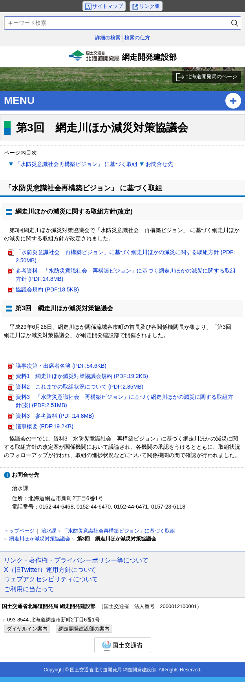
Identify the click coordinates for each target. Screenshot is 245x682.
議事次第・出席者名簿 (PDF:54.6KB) (61, 366)
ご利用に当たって (29, 588)
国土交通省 (122, 645)
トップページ (19, 531)
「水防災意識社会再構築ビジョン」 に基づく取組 (76, 164)
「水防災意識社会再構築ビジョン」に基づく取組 (119, 531)
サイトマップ (107, 6)
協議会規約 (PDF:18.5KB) (47, 289)
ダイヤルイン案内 (27, 629)
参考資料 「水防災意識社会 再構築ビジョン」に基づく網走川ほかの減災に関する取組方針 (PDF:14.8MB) (126, 274)
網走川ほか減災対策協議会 (39, 539)
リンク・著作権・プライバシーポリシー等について (76, 560)
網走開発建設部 (122, 58)
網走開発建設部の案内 (84, 629)
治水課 (49, 531)
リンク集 (149, 6)
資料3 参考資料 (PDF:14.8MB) (55, 416)
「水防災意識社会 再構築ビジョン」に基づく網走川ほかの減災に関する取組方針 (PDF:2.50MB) (125, 256)
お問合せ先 (159, 164)
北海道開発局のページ (211, 76)
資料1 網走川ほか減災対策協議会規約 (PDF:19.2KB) (82, 376)
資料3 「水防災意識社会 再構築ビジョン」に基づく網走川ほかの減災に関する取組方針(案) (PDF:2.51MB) (124, 401)
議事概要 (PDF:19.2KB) (44, 426)
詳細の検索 (108, 38)
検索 (235, 23)
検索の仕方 (137, 38)
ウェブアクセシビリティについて (51, 578)
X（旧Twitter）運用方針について (50, 569)
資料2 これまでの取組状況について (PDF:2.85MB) (79, 386)
